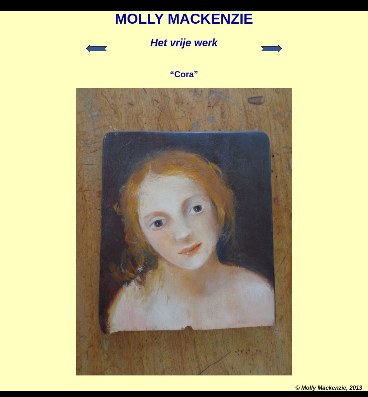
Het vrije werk (183, 43)
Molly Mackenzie (323, 388)
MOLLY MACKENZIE (184, 19)
